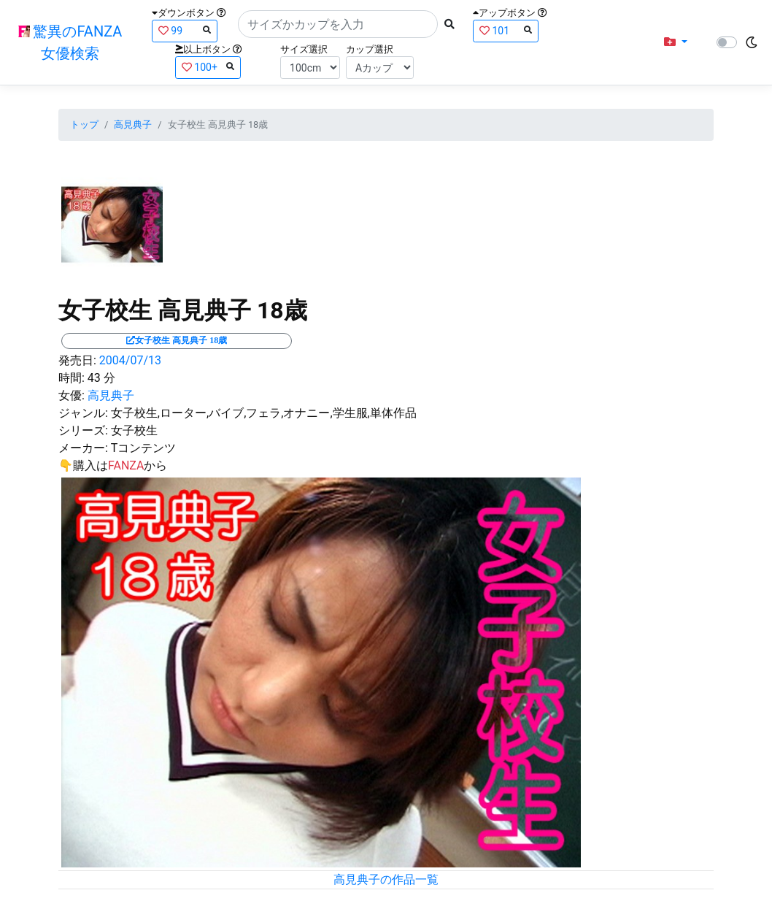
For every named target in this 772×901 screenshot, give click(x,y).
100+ (208, 67)
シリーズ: (83, 430)
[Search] (338, 24)
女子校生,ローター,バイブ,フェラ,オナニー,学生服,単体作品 (264, 413)
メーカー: (83, 448)
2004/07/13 (130, 360)
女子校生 (134, 430)
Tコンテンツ (144, 448)
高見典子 (133, 124)
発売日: (77, 360)
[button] (675, 42)
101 (505, 30)
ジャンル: (83, 413)
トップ (84, 124)
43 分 (101, 378)
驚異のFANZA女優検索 (70, 42)
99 (184, 30)
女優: (71, 395)
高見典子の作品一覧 (386, 879)
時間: (71, 378)
